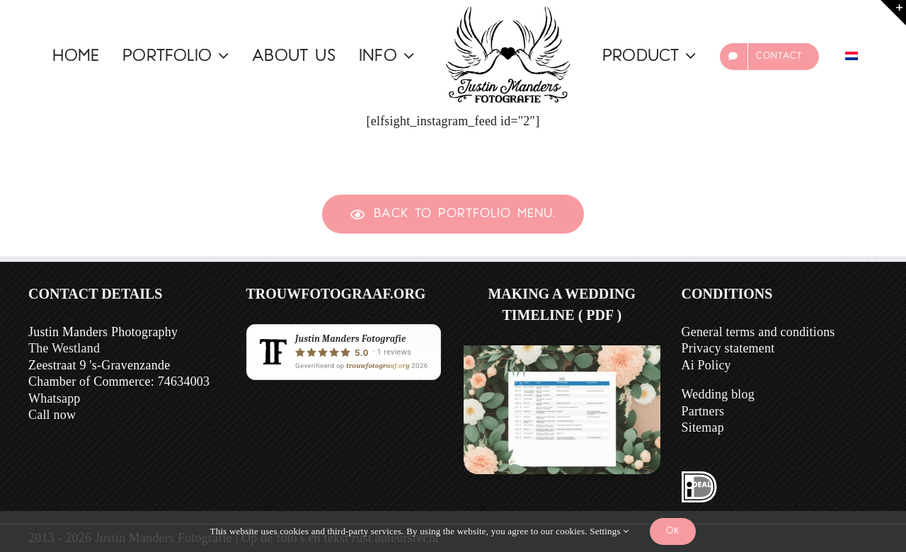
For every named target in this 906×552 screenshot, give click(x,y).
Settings (609, 531)
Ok (673, 531)
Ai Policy (706, 365)
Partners (703, 411)
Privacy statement (728, 348)
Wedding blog (718, 394)
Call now (52, 415)
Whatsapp (54, 398)
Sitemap (703, 427)
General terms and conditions (758, 332)
